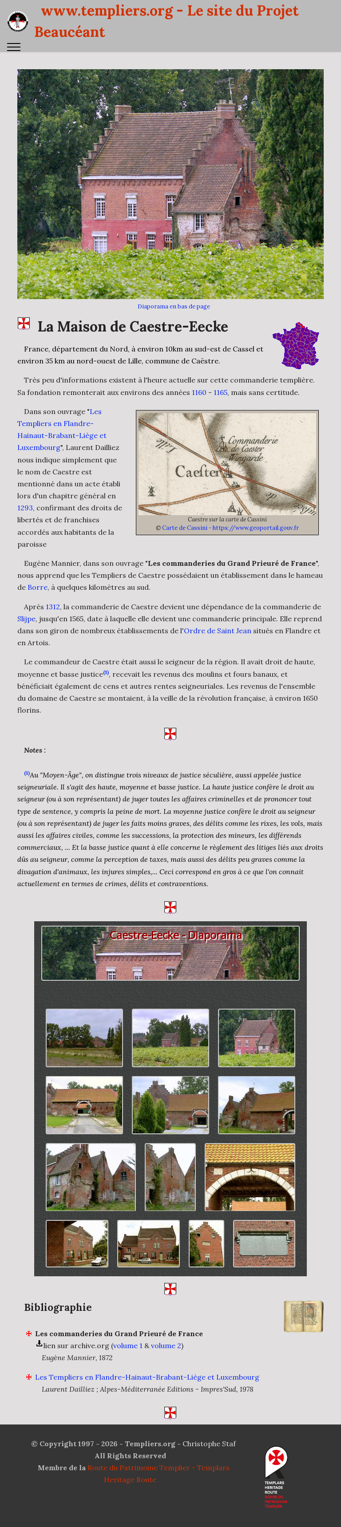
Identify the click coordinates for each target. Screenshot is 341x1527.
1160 (199, 411)
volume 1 (128, 1365)
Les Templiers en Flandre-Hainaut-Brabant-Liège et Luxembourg (147, 1396)
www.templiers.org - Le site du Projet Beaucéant (166, 21)
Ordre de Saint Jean (217, 650)
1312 (53, 626)
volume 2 (166, 1365)
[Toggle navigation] (14, 47)
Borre (38, 607)
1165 (220, 411)
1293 (25, 527)
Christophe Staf (209, 1443)
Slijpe (26, 638)
